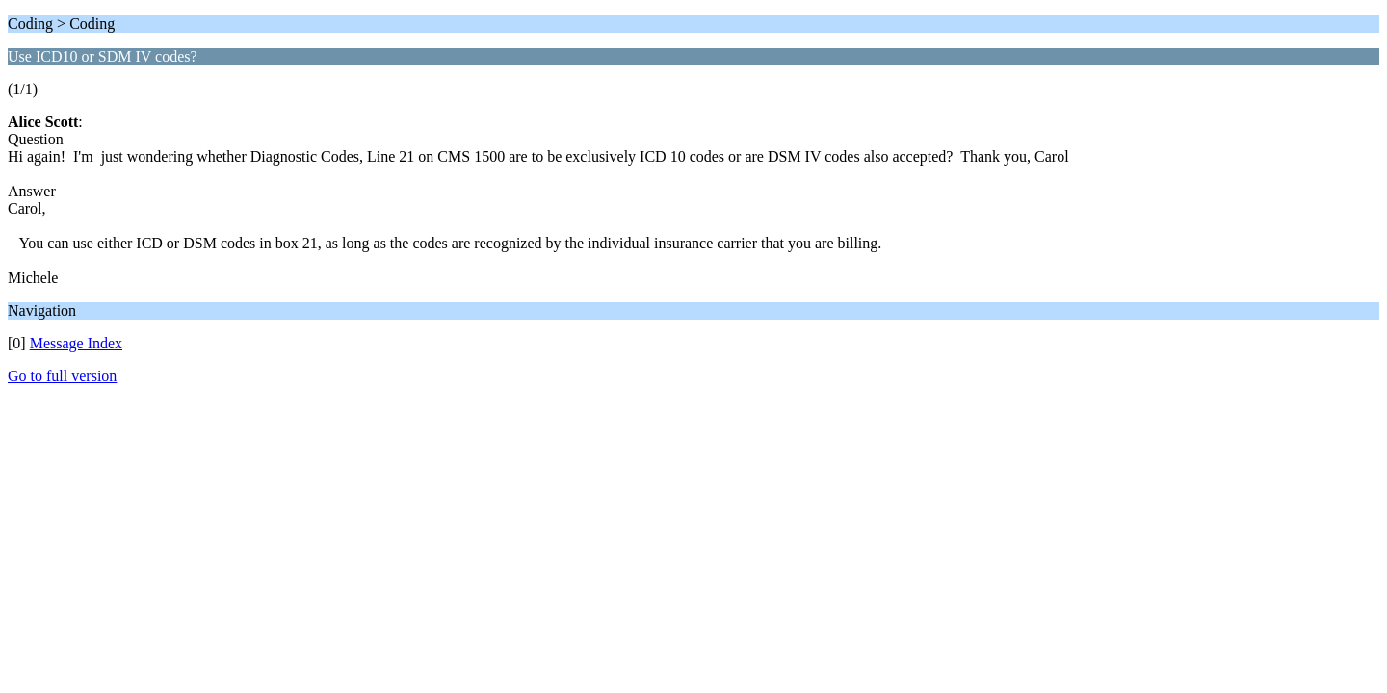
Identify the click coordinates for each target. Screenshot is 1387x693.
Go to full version (62, 376)
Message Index (76, 343)
